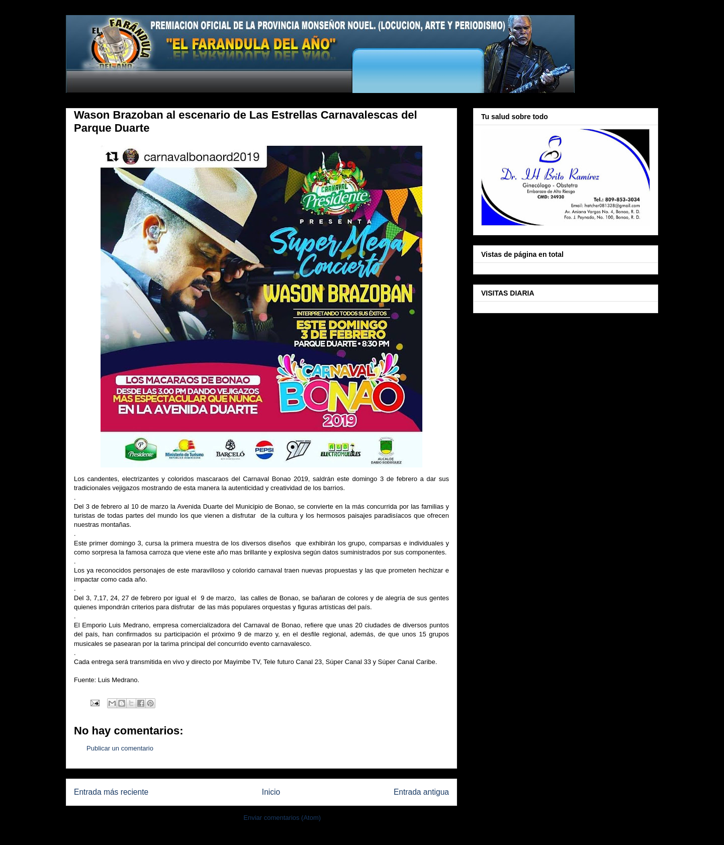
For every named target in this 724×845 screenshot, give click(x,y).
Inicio (271, 792)
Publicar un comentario (119, 748)
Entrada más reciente (111, 792)
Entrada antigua (421, 792)
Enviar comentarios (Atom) (282, 817)
